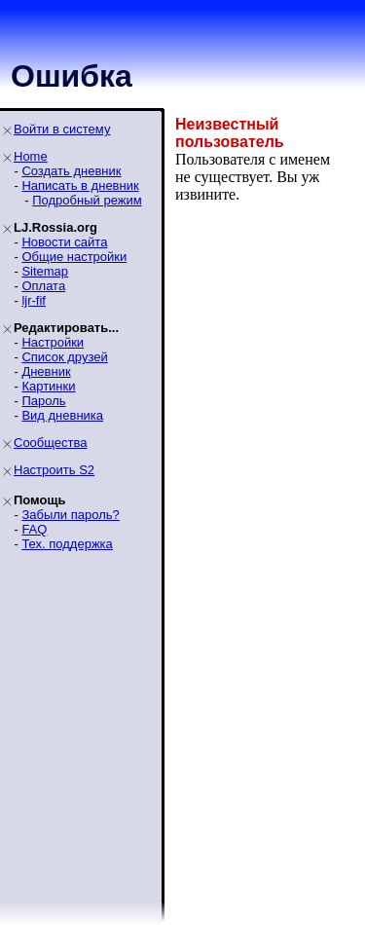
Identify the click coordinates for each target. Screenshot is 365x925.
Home (31, 156)
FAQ (34, 529)
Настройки (52, 342)
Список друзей (64, 357)
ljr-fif (33, 300)
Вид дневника (62, 415)
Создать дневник (71, 171)
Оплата (43, 285)
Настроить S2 (54, 469)
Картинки (48, 386)
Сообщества (51, 442)
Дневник (45, 371)
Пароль (43, 400)
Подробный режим (86, 200)
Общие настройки (74, 256)
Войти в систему (62, 129)
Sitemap (44, 271)
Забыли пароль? (70, 514)
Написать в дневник (79, 185)
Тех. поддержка (66, 543)
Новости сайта (64, 242)
